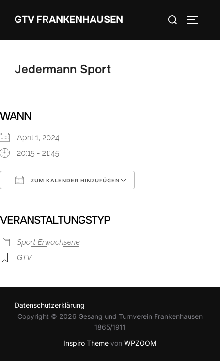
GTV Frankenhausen (69, 20)
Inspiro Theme (86, 343)
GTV (24, 257)
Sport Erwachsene (48, 242)
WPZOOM (140, 343)
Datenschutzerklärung (50, 305)
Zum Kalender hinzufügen (67, 180)
